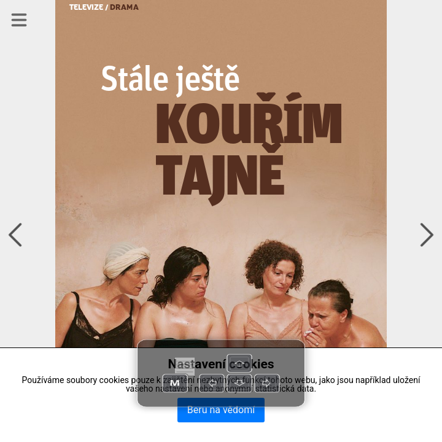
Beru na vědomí (221, 410)
